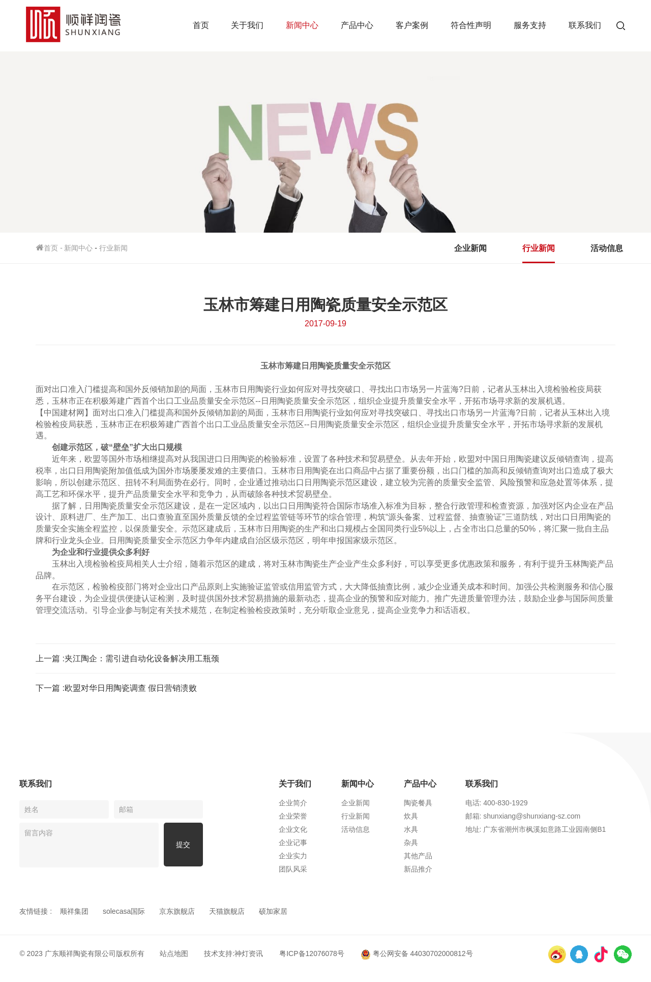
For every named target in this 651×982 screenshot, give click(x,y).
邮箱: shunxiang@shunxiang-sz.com (535, 816)
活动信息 (606, 248)
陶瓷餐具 (429, 803)
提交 (183, 845)
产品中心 (357, 25)
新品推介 (429, 869)
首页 (201, 25)
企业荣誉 (303, 816)
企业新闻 (470, 248)
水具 (422, 829)
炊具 (422, 816)
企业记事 (303, 842)
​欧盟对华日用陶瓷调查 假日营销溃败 (131, 688)
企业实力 (303, 856)
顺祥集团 (74, 911)
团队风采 (303, 869)
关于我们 (247, 25)
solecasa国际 (124, 911)
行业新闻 (113, 248)
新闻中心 (302, 25)
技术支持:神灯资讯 (233, 953)
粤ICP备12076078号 (311, 953)
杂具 (422, 842)
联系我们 (585, 25)
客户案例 (412, 25)
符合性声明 (471, 25)
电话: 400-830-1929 (508, 803)
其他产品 (429, 856)
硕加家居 (273, 911)
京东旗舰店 (177, 911)
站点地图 (174, 953)
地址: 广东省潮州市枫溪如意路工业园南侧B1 (547, 829)
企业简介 (303, 803)
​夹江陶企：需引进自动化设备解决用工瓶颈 (142, 658)
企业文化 (303, 829)
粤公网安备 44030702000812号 (417, 953)
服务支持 (530, 25)
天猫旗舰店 (227, 911)
